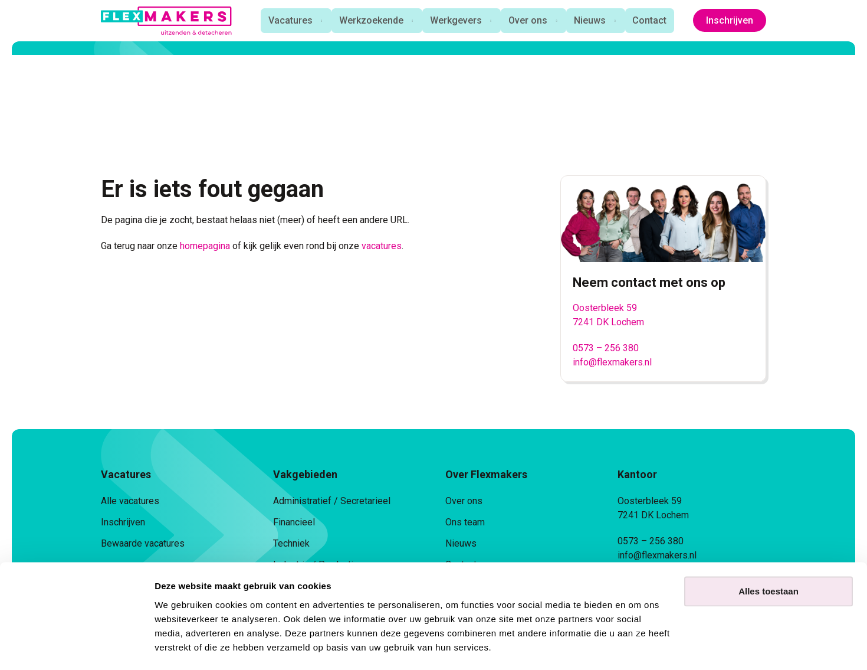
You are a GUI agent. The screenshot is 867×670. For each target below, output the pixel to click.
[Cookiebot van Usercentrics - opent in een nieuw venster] (76, 647)
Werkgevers (454, 20)
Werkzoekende (368, 20)
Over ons (527, 20)
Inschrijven (729, 20)
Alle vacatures (130, 500)
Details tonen (183, 647)
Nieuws (590, 20)
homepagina (205, 245)
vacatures (382, 245)
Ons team (465, 522)
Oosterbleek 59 (605, 307)
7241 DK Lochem (608, 322)
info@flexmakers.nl (612, 362)
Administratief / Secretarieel (331, 500)
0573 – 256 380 (606, 348)
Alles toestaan (768, 558)
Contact (651, 20)
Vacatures (286, 20)
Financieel (294, 522)
